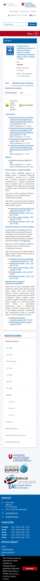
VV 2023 (9, 368)
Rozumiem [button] (29, 568)
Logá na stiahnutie (8, 552)
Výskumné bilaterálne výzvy (15, 435)
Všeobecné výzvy (12, 341)
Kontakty (33, 11)
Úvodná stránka (13, 11)
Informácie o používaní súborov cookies (11, 576)
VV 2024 (9, 355)
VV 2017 (12, 415)
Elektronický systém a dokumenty (22, 83)
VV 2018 (12, 408)
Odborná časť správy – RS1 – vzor (22, 213)
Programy (9, 422)
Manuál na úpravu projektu (19, 160)
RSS (3, 555)
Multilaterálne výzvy (12, 442)
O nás (4, 546)
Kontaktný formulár (12, 517)
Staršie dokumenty (11, 92)
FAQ (21, 92)
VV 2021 (9, 381)
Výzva (7, 83)
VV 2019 (12, 402)
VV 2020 (9, 388)
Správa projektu (27, 105)
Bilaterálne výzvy (11, 428)
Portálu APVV (25, 241)
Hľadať (32, 24)
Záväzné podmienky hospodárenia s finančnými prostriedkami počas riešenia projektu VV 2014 (22, 148)
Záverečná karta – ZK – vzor (20, 272)
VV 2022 (9, 375)
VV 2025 (9, 348)
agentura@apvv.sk (12, 513)
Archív (9, 395)
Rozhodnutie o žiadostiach (13, 88)
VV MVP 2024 (11, 361)
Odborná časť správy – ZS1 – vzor (22, 263)
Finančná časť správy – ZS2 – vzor (22, 276)
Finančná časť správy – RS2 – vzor (22, 221)
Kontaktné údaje (7, 549)
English (32, 15)
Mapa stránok (24, 11)
